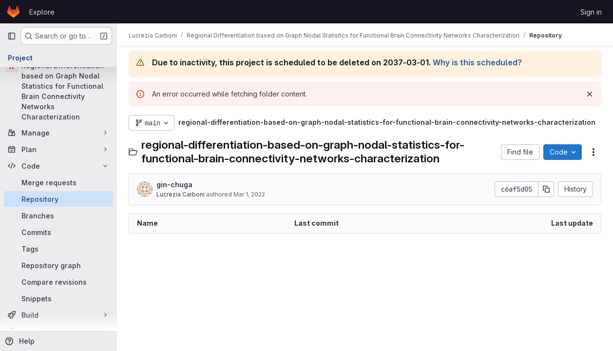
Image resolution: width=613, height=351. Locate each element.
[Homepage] (13, 12)
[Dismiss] (589, 94)
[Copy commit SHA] (546, 189)
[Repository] (58, 199)
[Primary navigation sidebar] (11, 36)
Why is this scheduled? (477, 62)
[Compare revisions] (58, 282)
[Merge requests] (58, 182)
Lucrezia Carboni (180, 194)
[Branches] (58, 215)
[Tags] (58, 248)
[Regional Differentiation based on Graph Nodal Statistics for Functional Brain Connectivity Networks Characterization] (58, 91)
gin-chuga (174, 184)
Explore (42, 12)
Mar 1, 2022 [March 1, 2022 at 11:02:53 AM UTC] (249, 194)
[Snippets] (58, 298)
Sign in (591, 12)
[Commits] (58, 232)
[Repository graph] (58, 265)
